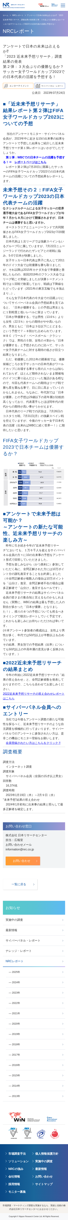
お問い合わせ (44, 1176)
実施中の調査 (44, 1161)
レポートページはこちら (30, 162)
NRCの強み (15, 1168)
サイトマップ (44, 1184)
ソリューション (18, 1161)
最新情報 (41, 1168)
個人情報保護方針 (46, 1153)
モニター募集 (17, 1191)
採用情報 (14, 1184)
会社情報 (14, 1176)
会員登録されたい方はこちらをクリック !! (33, 742)
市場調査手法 (17, 1153)
